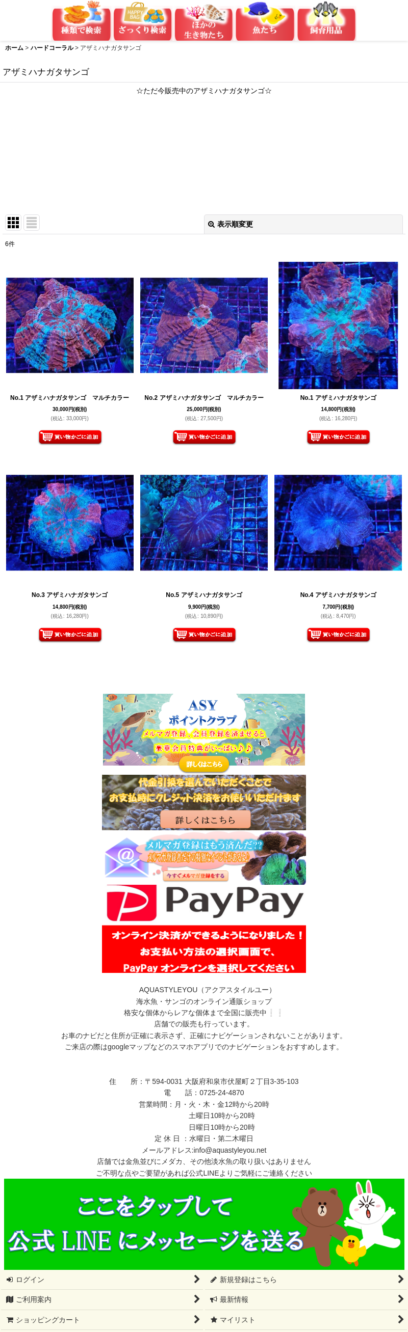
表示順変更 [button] (230, 224)
